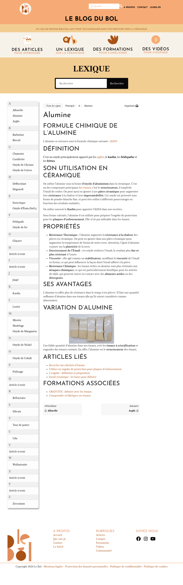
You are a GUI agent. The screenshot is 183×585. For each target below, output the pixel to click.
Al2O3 (113, 141)
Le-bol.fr (155, 7)
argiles (100, 157)
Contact (142, 7)
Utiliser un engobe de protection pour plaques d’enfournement (85, 369)
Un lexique (70, 50)
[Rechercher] (104, 6)
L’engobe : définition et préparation (69, 373)
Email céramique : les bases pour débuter (72, 376)
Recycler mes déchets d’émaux (67, 365)
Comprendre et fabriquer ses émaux (70, 395)
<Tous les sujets (53, 105)
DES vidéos (155, 49)
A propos (129, 7)
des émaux (85, 187)
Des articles (27, 50)
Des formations (113, 50)
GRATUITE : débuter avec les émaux (70, 391)
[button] (23, 103)
